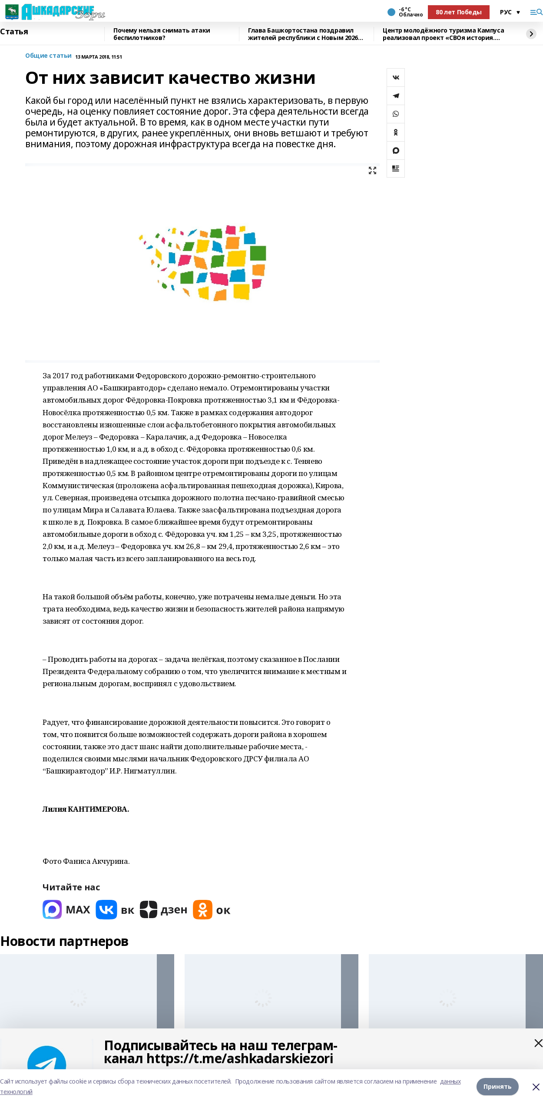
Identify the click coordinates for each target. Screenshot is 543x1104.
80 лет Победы (459, 12)
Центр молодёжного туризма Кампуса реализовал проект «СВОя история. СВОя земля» (443, 34)
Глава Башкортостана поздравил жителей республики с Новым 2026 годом (303, 34)
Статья (14, 31)
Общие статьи (48, 55)
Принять (497, 1086)
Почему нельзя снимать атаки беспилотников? (161, 34)
